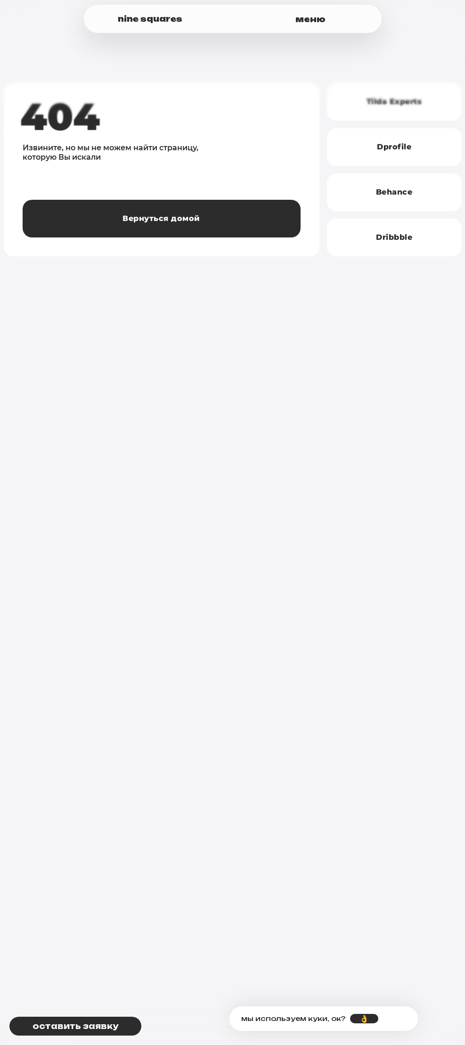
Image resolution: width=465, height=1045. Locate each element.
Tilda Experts (394, 101)
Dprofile (394, 146)
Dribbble (394, 237)
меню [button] (310, 19)
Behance (394, 192)
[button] (75, 1026)
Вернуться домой (161, 218)
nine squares (150, 19)
